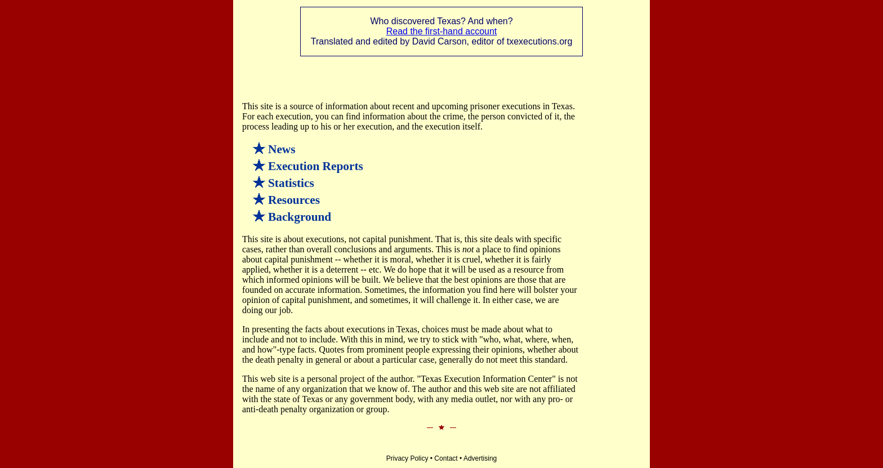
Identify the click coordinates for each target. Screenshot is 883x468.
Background (299, 217)
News (282, 149)
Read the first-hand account (441, 31)
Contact (445, 458)
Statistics (291, 183)
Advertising (480, 458)
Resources (294, 200)
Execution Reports (315, 166)
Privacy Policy (407, 458)
